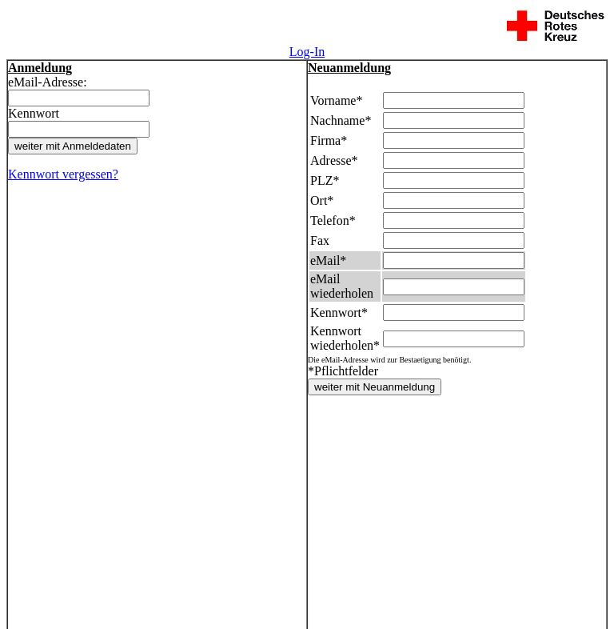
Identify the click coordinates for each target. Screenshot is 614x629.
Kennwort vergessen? (63, 174)
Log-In (307, 51)
